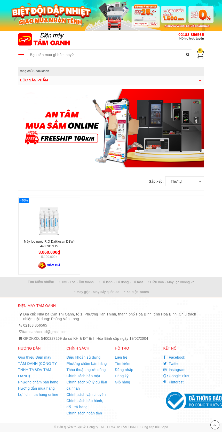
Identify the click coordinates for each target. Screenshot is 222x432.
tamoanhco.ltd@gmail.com (45, 332)
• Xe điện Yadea (136, 292)
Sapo (164, 427)
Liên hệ (121, 357)
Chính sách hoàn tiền (84, 413)
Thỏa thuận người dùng (86, 370)
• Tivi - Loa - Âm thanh (76, 282)
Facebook (174, 357)
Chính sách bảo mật (83, 376)
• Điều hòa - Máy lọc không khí (172, 282)
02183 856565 (191, 34)
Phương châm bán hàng (38, 382)
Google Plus (176, 376)
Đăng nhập (124, 370)
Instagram (174, 370)
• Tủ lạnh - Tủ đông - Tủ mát (121, 282)
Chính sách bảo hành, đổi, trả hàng (85, 404)
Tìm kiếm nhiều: (41, 282)
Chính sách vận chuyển (86, 394)
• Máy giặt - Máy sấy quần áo (96, 292)
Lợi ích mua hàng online (38, 394)
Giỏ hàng (122, 382)
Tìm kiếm (122, 363)
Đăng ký (122, 376)
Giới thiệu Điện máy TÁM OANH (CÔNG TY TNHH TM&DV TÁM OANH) (37, 366)
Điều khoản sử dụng (84, 357)
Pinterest (173, 382)
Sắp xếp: (156, 181)
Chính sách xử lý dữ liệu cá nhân (87, 385)
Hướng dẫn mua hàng (36, 388)
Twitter (171, 363)
